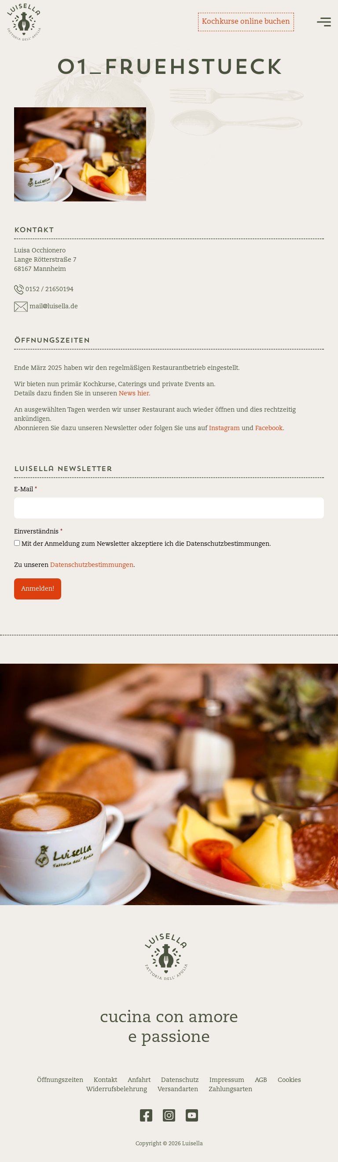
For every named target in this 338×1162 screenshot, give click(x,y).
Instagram (224, 428)
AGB (261, 1080)
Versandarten (178, 1089)
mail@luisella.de (53, 306)
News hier (134, 394)
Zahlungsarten (230, 1089)
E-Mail (25, 489)
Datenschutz (180, 1080)
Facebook (269, 428)
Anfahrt (139, 1080)
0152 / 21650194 (49, 289)
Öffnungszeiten (60, 1080)
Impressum (226, 1080)
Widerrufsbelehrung (116, 1089)
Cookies (289, 1080)
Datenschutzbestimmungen (91, 565)
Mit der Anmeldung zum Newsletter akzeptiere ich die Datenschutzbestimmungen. (142, 543)
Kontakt (105, 1080)
